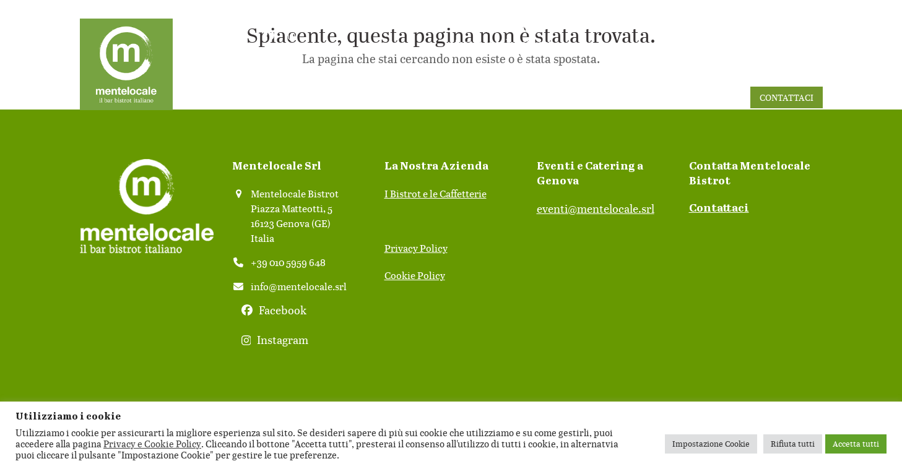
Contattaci (719, 208)
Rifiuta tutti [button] (793, 443)
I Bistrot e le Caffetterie (435, 193)
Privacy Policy (416, 248)
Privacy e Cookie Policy (152, 443)
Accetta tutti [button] (856, 443)
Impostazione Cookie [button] (711, 443)
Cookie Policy (414, 275)
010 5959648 (497, 26)
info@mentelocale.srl (497, 43)
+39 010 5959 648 (288, 262)
